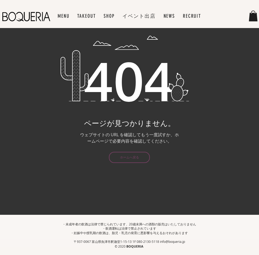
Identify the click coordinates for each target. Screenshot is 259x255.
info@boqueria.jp (172, 241)
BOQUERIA (135, 246)
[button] (63, 16)
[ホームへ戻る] (129, 157)
